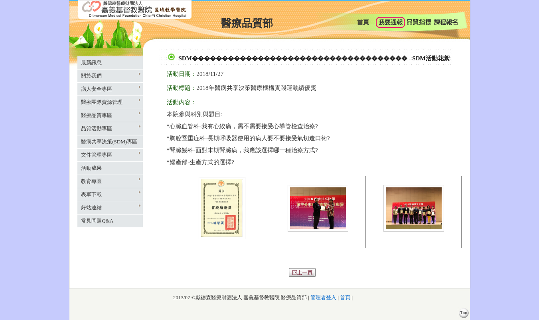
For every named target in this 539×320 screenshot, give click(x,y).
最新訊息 (91, 63)
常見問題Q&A (97, 221)
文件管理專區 (110, 154)
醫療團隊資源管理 (110, 101)
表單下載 (110, 194)
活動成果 (91, 168)
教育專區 (110, 180)
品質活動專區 (110, 128)
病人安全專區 (110, 88)
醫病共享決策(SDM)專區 (109, 142)
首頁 (345, 297)
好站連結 (110, 207)
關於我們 (110, 75)
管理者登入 (322, 297)
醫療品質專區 (110, 114)
